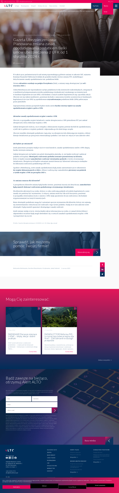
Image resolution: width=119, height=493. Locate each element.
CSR (48, 462)
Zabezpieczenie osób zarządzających (76, 466)
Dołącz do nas (42, 6)
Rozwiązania (25, 6)
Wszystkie (73, 457)
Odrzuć (44, 486)
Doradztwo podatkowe (101, 449)
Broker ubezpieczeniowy (78, 460)
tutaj (29, 429)
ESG (71, 476)
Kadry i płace (74, 449)
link (55, 83)
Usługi (17, 6)
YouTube (96, 6)
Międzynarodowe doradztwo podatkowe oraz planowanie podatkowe (101, 456)
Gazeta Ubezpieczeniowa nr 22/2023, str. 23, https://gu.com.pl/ (37, 223)
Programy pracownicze (76, 463)
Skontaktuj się (88, 252)
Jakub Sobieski (55, 35)
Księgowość (51, 476)
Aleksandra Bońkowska (20, 35)
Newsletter (51, 468)
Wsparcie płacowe (75, 452)
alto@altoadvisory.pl (25, 1)
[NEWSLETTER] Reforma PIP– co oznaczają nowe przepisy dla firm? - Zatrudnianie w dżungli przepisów (59, 330)
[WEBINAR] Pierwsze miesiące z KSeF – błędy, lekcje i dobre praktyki (23, 330)
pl (109, 1)
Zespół (33, 6)
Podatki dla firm (97, 452)
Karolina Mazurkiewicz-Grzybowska (39, 35)
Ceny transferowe (98, 459)
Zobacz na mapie (10, 466)
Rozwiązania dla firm (76, 469)
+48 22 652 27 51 (9, 1)
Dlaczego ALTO (52, 449)
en (112, 1)
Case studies (51, 457)
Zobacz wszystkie (103, 360)
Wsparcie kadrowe (75, 454)
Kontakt (62, 6)
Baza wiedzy (53, 6)
